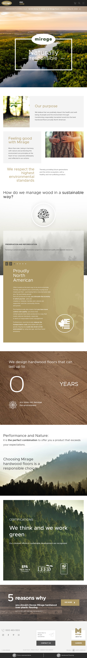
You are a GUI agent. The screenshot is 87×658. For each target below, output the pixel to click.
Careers (78, 643)
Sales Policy (26, 650)
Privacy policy (35, 650)
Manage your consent (46, 650)
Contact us (46, 643)
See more (70, 603)
